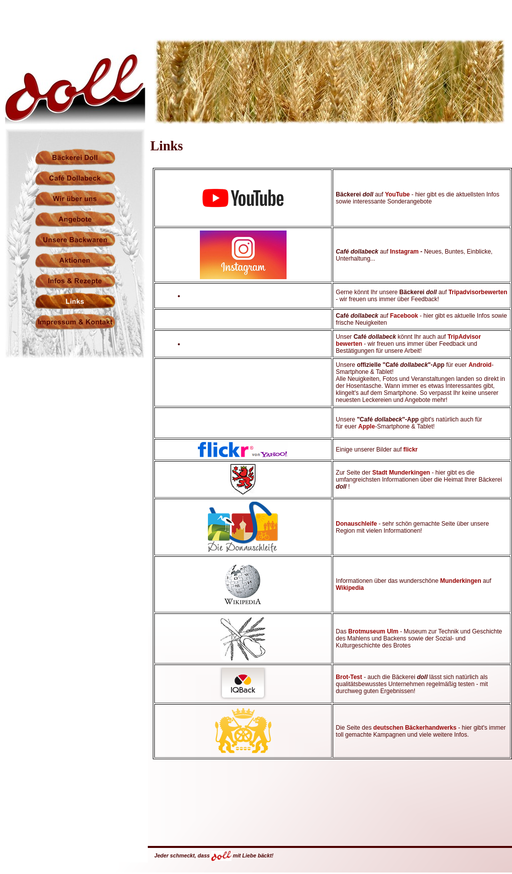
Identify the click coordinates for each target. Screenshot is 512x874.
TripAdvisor (464, 336)
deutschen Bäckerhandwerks (415, 727)
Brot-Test (349, 677)
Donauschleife (357, 523)
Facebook (404, 315)
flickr (410, 449)
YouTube (398, 194)
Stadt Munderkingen (401, 472)
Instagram (404, 251)
